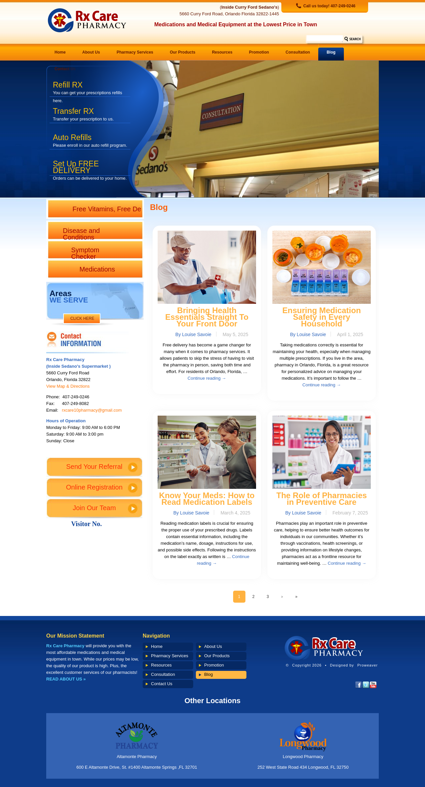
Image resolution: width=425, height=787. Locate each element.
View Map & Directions (68, 386)
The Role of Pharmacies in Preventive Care (321, 498)
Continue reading (207, 378)
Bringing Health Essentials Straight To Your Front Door (206, 317)
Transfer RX (83, 114)
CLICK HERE (82, 318)
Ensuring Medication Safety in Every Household (321, 317)
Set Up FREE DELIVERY (90, 167)
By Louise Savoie (193, 334)
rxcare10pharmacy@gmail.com (92, 410)
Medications (97, 269)
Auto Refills (90, 140)
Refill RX (87, 89)
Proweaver (367, 665)
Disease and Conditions (81, 233)
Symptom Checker (85, 252)
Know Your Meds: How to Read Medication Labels (206, 498)
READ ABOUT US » (66, 679)
